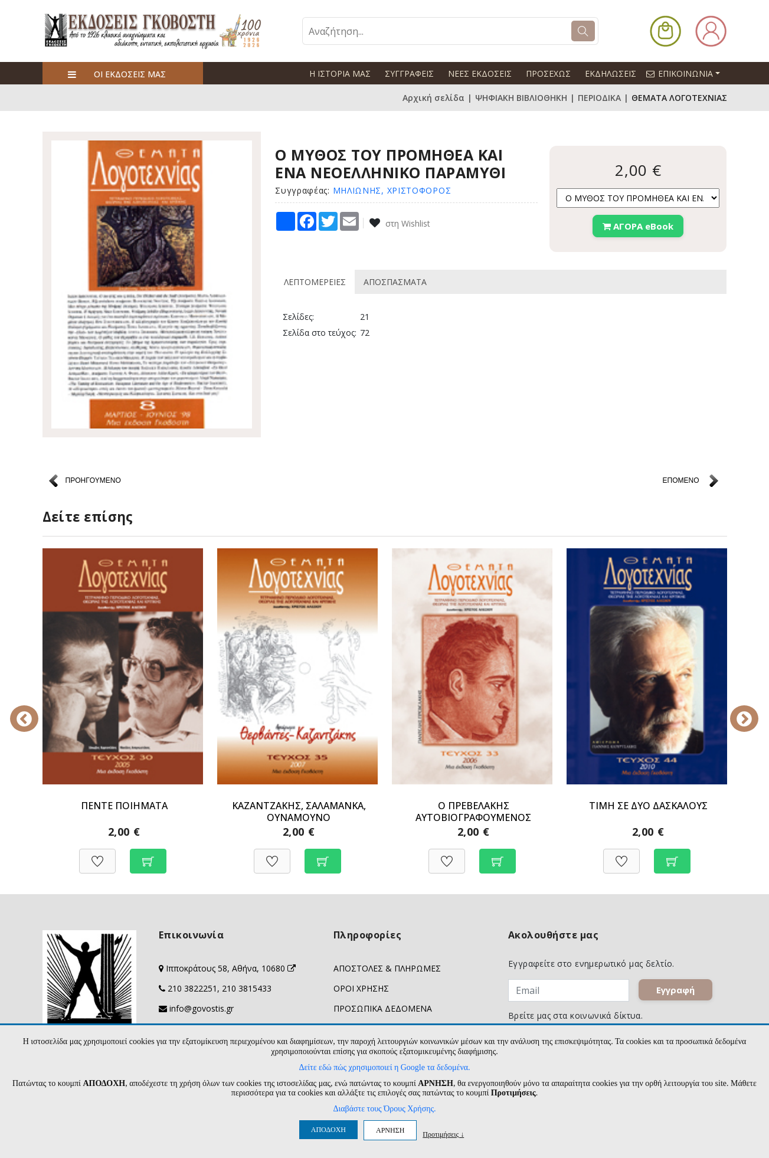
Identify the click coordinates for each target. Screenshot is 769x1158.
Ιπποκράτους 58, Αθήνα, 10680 (231, 968)
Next (736, 711)
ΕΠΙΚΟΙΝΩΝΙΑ (688, 73)
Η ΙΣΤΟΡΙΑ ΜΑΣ (340, 73)
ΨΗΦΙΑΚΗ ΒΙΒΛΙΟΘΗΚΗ (521, 97)
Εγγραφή (676, 990)
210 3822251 (192, 988)
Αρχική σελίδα (433, 97)
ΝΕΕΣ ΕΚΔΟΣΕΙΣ (480, 73)
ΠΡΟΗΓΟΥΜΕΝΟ (93, 480)
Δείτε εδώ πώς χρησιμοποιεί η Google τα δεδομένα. (384, 1067)
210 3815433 (246, 988)
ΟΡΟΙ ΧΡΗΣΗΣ (361, 988)
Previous (34, 711)
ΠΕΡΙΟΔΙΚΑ (599, 97)
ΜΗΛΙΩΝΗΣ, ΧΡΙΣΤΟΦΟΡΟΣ (392, 190)
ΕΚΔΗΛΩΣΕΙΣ (610, 73)
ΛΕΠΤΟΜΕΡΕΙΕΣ (315, 281)
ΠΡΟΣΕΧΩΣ (548, 73)
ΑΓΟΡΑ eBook (638, 226)
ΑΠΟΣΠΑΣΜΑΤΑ (395, 281)
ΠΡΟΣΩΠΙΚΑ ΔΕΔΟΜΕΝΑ (382, 1008)
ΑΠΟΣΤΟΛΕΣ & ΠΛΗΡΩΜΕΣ (387, 968)
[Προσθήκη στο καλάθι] (148, 855)
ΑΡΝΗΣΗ (390, 1130)
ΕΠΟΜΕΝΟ (680, 480)
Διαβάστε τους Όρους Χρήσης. (384, 1108)
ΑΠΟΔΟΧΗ (328, 1130)
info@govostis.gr (201, 1008)
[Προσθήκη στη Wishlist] (97, 855)
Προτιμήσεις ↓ (443, 1134)
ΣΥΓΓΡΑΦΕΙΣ (409, 73)
